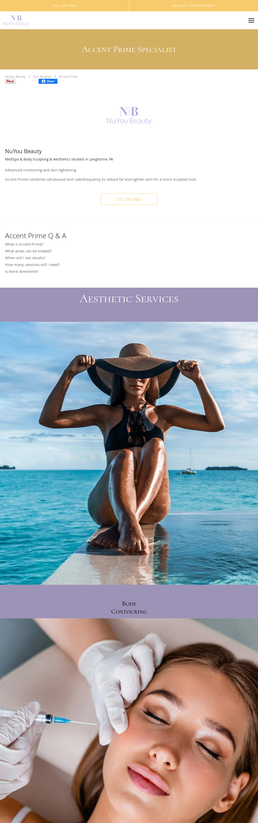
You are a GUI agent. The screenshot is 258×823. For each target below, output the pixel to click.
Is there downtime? (21, 271)
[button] (129, 199)
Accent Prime (68, 76)
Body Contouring (129, 607)
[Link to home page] (15, 20)
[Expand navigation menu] (251, 20)
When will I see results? (25, 257)
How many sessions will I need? (32, 264)
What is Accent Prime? (24, 244)
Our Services (42, 76)
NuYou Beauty (15, 76)
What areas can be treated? (28, 250)
